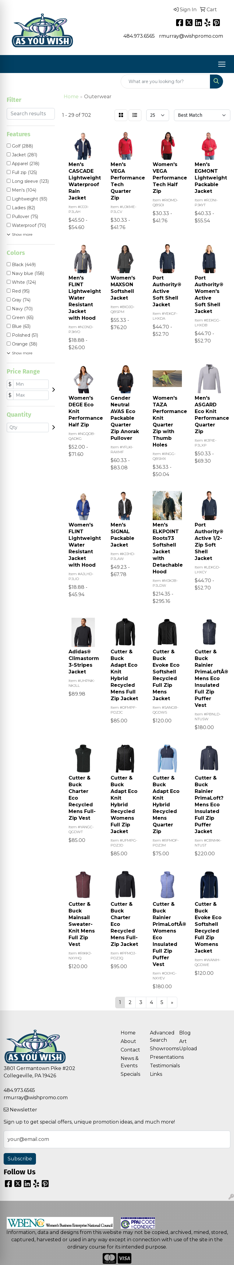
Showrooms (161, 1048)
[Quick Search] (165, 82)
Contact (130, 1050)
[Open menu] (222, 64)
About (128, 1041)
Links (156, 1074)
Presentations (161, 1057)
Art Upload (188, 1044)
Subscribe (20, 1159)
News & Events (130, 1062)
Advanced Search (161, 1036)
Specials (130, 1074)
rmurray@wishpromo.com (191, 36)
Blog (185, 1033)
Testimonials (161, 1066)
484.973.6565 (139, 36)
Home (128, 1033)
